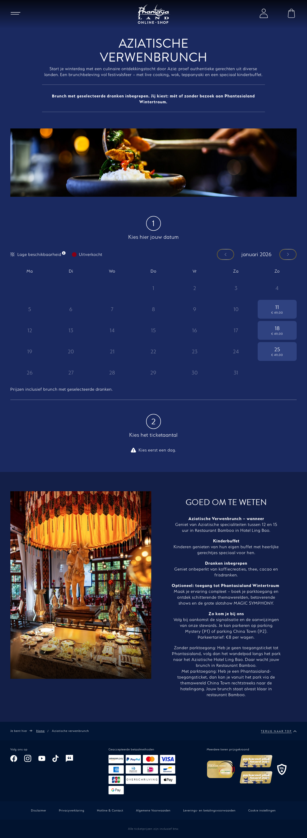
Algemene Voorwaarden (153, 810)
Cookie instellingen (262, 810)
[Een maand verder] (288, 254)
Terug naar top (279, 731)
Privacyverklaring (71, 810)
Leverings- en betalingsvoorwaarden (209, 810)
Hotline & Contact (110, 810)
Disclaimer (38, 810)
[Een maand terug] (225, 254)
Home (40, 731)
